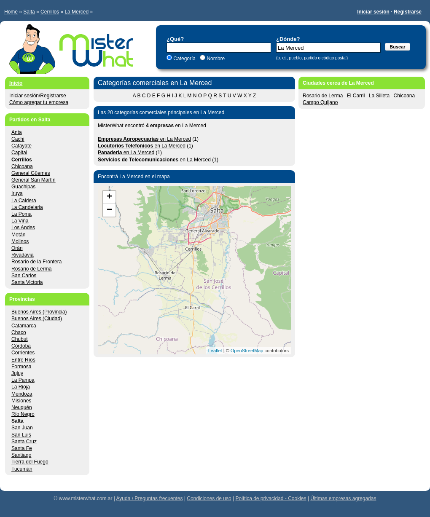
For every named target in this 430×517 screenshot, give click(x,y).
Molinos (20, 241)
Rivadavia (22, 255)
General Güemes (30, 173)
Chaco (18, 332)
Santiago (21, 455)
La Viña (19, 221)
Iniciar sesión (373, 12)
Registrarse (408, 12)
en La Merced (144, 139)
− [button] (109, 210)
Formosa (21, 367)
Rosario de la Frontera (36, 262)
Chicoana (404, 96)
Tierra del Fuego (29, 462)
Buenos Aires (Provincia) (39, 312)
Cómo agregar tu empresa (38, 102)
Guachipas (23, 187)
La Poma (21, 214)
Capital (19, 152)
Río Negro (23, 414)
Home (11, 12)
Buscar (397, 46)
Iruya (17, 193)
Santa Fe (21, 448)
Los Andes (23, 227)
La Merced (76, 12)
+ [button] (109, 197)
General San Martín (33, 180)
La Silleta (379, 96)
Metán (18, 235)
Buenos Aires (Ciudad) (36, 318)
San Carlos (23, 276)
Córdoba (21, 346)
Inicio (15, 83)
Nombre (215, 59)
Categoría (184, 59)
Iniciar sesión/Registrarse (37, 96)
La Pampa (23, 380)
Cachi (17, 139)
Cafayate (21, 146)
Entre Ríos (23, 360)
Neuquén (21, 407)
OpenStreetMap (247, 350)
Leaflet (215, 350)
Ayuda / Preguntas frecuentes (149, 498)
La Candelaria (27, 207)
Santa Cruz (24, 442)
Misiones (21, 401)
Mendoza (21, 394)
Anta (16, 132)
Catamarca (23, 326)
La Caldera (23, 201)
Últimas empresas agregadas (343, 498)
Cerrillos (49, 12)
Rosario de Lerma (323, 96)
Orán (17, 248)
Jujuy (17, 373)
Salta (29, 12)
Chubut (19, 339)
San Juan (22, 428)
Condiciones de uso (209, 498)
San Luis (21, 435)
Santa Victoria (27, 282)
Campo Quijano (320, 102)
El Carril (356, 96)
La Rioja (20, 387)
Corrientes (23, 353)
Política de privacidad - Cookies (270, 498)
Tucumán (21, 469)
